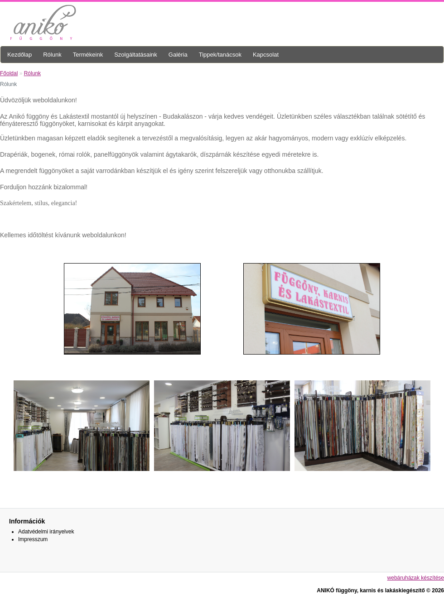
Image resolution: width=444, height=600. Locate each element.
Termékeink (88, 54)
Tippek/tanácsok (220, 54)
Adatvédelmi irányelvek (46, 531)
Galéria (178, 54)
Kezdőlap (19, 54)
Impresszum (33, 539)
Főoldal (9, 73)
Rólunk (52, 54)
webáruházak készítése (415, 578)
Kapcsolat (266, 54)
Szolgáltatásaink (135, 54)
